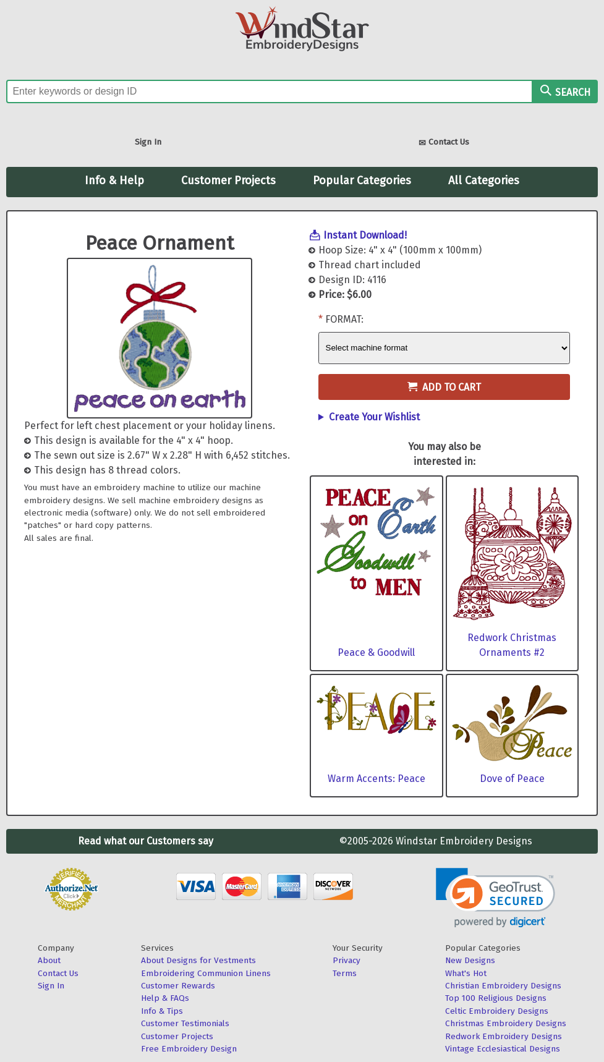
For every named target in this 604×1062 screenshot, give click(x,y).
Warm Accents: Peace (376, 778)
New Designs (470, 960)
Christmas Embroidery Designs (505, 1023)
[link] (495, 898)
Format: (344, 319)
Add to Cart (444, 387)
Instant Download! (365, 235)
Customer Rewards (178, 985)
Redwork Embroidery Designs (503, 1036)
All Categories (483, 180)
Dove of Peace (512, 778)
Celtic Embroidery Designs (496, 1011)
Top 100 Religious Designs (496, 998)
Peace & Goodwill (376, 652)
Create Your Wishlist (374, 417)
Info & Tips (162, 1011)
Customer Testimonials (185, 1023)
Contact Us (444, 143)
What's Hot (466, 973)
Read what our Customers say (145, 841)
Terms (345, 973)
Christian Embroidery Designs (503, 985)
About (49, 960)
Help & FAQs (165, 998)
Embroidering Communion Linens (206, 973)
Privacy (346, 960)
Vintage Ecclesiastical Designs (502, 1048)
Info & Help (114, 180)
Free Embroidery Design (189, 1048)
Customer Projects (228, 180)
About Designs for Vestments (198, 960)
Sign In (148, 142)
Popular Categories (362, 180)
